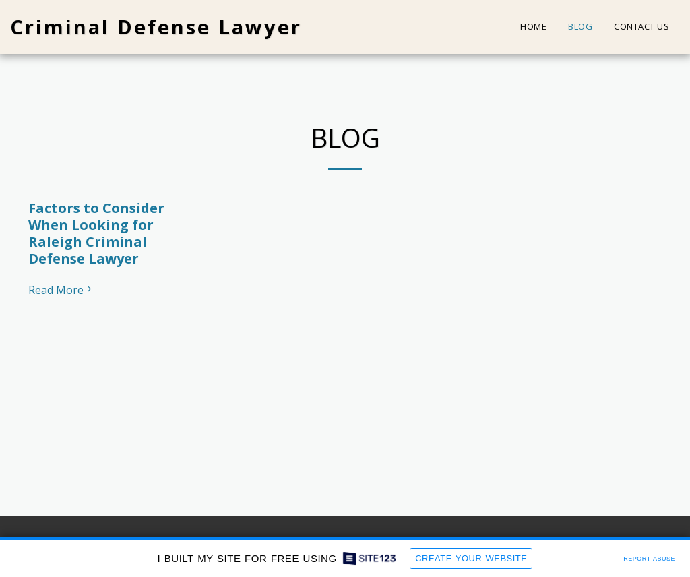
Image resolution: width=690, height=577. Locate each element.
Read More (61, 290)
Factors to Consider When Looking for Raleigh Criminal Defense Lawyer (96, 233)
